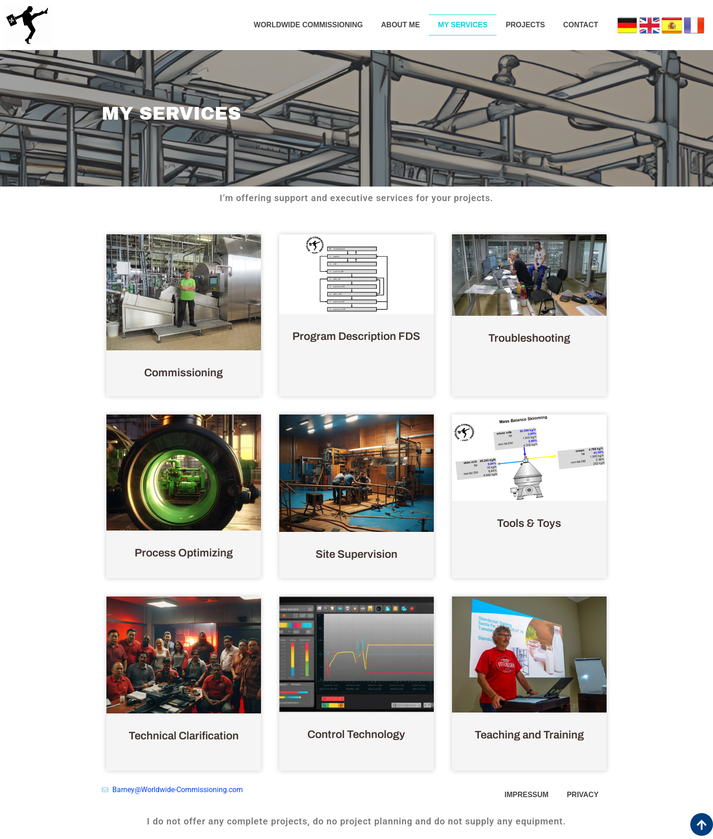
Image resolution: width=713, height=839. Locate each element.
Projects (525, 25)
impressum (527, 795)
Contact (580, 25)
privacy (582, 795)
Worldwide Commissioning (308, 25)
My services (462, 25)
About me (400, 25)
